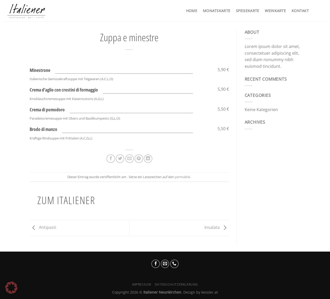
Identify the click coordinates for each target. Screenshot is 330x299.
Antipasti (43, 227)
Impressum (141, 284)
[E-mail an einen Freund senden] (129, 158)
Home (191, 10)
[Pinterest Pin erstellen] (139, 158)
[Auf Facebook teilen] (110, 158)
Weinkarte (275, 10)
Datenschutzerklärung (176, 284)
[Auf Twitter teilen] (120, 158)
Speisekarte (247, 10)
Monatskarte (216, 10)
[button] (11, 287)
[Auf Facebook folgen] (155, 264)
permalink (182, 177)
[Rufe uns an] (174, 264)
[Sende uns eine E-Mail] (165, 264)
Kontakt (300, 10)
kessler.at (209, 292)
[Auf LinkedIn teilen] (148, 158)
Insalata (216, 227)
